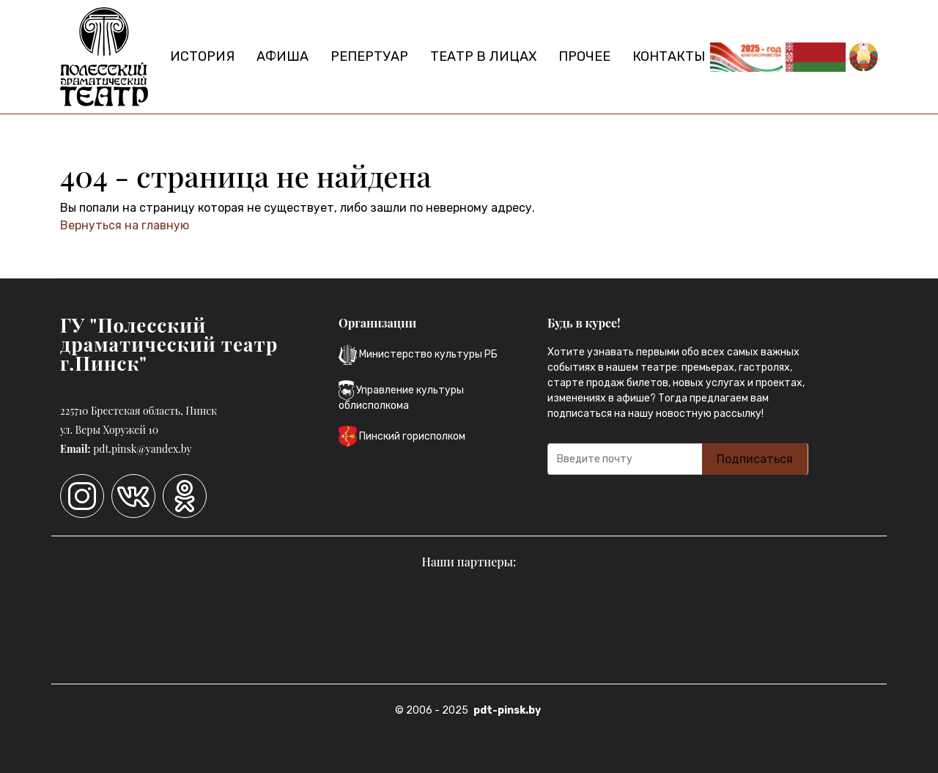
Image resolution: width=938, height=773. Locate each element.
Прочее (584, 56)
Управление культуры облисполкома (401, 395)
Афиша (282, 56)
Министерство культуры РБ (418, 355)
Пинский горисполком (402, 437)
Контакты (668, 56)
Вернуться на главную (124, 225)
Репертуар (369, 56)
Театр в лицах (483, 56)
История (202, 56)
